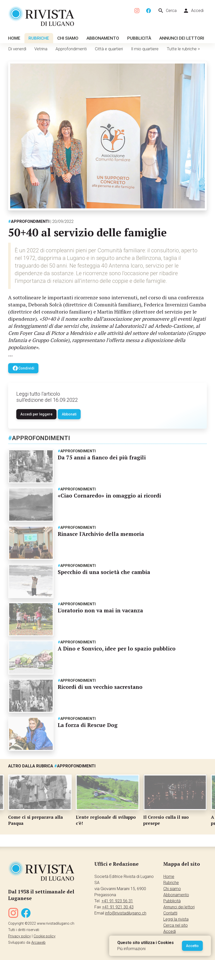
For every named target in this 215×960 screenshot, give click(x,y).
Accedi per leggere (36, 414)
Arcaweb (38, 942)
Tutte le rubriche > (183, 48)
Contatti (170, 913)
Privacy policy (19, 936)
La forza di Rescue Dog (88, 725)
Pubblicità (139, 38)
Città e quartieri (109, 48)
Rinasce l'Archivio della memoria (101, 533)
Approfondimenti (71, 48)
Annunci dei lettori (181, 38)
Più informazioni (131, 948)
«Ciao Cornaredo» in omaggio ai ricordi (109, 495)
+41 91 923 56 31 (117, 901)
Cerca (167, 11)
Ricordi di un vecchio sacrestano (100, 686)
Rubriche (38, 38)
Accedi (193, 11)
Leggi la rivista (176, 919)
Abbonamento (103, 38)
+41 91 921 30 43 (118, 907)
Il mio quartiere (145, 48)
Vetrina (40, 48)
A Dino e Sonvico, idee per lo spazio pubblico (117, 648)
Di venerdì (17, 48)
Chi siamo (67, 38)
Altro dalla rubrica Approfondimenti (51, 766)
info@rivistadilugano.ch (125, 913)
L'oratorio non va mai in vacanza (100, 610)
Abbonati (69, 414)
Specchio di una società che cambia (104, 572)
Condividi (23, 368)
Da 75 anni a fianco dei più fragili (102, 457)
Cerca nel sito (175, 925)
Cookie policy (44, 936)
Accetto (192, 946)
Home (14, 38)
